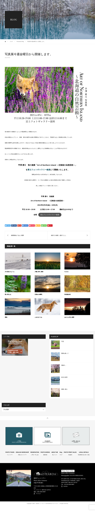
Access (64, 486)
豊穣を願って (65, 353)
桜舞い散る (64, 389)
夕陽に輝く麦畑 (39, 271)
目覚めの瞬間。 (39, 294)
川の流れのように (10, 271)
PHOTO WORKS (61, 3)
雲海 (6, 317)
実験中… (63, 365)
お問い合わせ (76, 436)
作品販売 (47, 436)
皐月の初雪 (64, 377)
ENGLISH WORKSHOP (22, 453)
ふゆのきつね (38, 317)
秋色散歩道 (67, 294)
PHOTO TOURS (37, 3)
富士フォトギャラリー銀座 (39, 170)
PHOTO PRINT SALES (39, 9)
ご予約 (19, 436)
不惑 (62, 341)
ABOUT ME (73, 3)
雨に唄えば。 (8, 294)
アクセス (37, 493)
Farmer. (66, 271)
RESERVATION (49, 3)
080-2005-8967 (41, 491)
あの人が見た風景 (69, 317)
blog (81, 3)
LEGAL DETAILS (84, 453)
